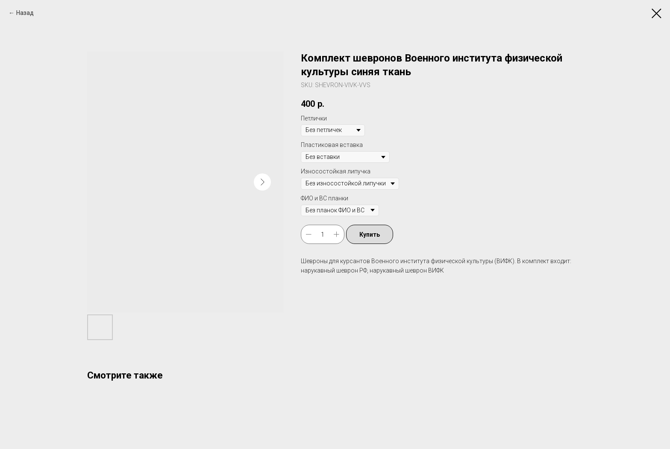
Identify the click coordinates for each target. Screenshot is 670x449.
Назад (25, 12)
